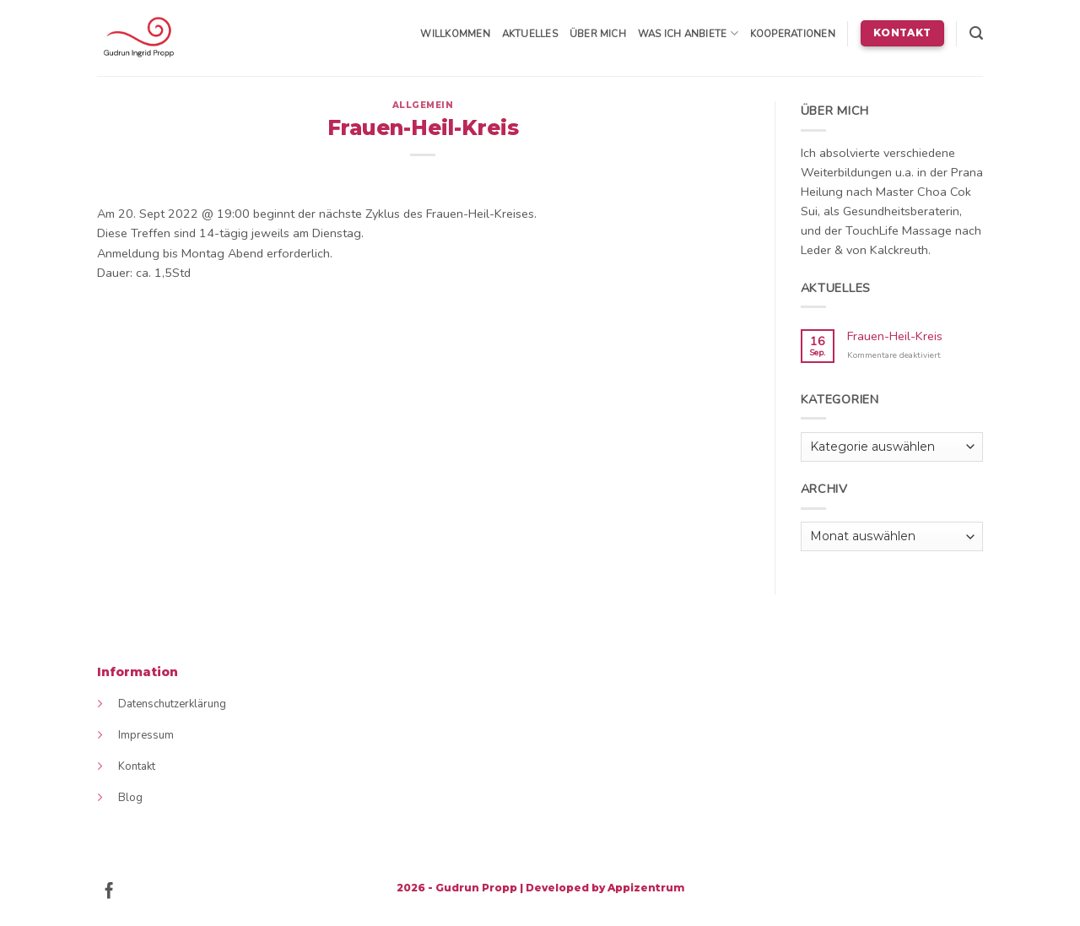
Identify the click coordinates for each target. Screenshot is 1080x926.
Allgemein (423, 105)
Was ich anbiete (688, 33)
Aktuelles (530, 34)
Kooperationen (792, 34)
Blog (130, 797)
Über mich (598, 34)
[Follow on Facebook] (109, 892)
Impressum (146, 735)
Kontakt (136, 766)
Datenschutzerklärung (172, 704)
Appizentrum (646, 887)
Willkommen (454, 34)
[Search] (976, 33)
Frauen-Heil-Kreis (894, 336)
